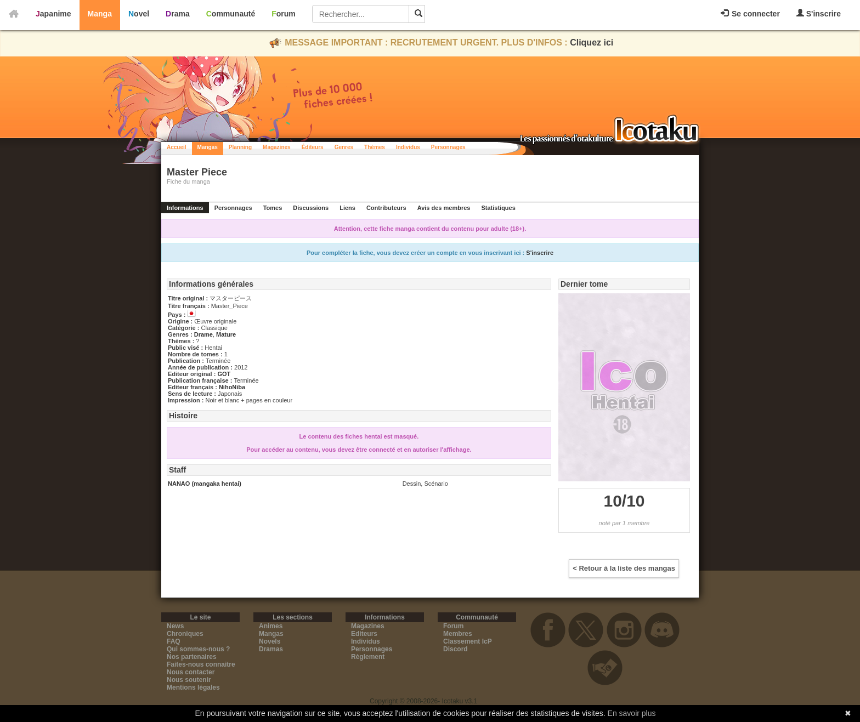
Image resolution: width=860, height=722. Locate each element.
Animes (270, 626)
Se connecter (750, 13)
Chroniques (185, 634)
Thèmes (374, 147)
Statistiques (498, 207)
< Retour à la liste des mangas (624, 568)
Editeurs (364, 634)
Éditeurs (313, 147)
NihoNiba (232, 387)
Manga (100, 13)
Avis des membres (444, 207)
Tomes (272, 207)
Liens (347, 207)
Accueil (176, 147)
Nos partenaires (192, 657)
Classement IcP (467, 641)
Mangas (207, 147)
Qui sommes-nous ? (198, 649)
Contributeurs (386, 207)
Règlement (367, 657)
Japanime (53, 13)
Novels (269, 641)
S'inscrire (818, 13)
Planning (240, 147)
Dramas (271, 649)
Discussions (311, 207)
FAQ (173, 641)
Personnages (448, 147)
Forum (283, 13)
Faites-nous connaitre (201, 664)
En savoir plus (632, 713)
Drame (203, 334)
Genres (344, 147)
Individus (408, 147)
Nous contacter (190, 672)
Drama (178, 13)
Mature (226, 334)
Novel (138, 13)
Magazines (277, 147)
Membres (457, 634)
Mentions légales (193, 687)
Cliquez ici (591, 42)
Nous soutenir (189, 680)
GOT (223, 374)
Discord (455, 649)
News (175, 626)
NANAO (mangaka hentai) (204, 483)
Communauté (230, 13)
